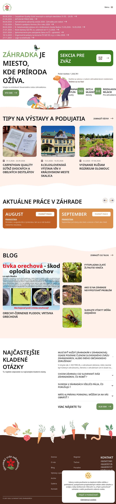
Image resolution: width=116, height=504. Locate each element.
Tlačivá (76, 462)
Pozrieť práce (45, 214)
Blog (53, 467)
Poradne (77, 467)
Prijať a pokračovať (88, 495)
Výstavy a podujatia (59, 473)
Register (77, 457)
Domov (54, 457)
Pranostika (11, 219)
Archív (53, 478)
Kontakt (54, 489)
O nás (53, 462)
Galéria (54, 483)
